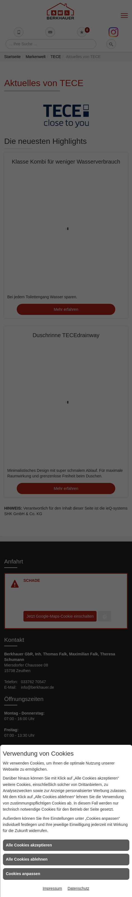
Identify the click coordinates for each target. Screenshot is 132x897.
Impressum (52, 888)
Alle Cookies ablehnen (26, 859)
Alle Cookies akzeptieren (29, 845)
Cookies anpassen (23, 873)
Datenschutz (78, 888)
